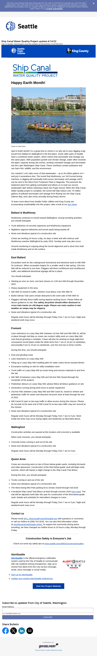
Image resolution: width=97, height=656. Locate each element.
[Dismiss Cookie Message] (93, 2)
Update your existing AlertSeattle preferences (32, 578)
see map (76, 491)
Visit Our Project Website (48, 586)
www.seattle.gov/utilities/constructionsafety (64, 543)
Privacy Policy (39, 650)
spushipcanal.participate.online (28, 524)
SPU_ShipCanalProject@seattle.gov (40, 518)
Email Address (8, 607)
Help (60, 650)
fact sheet (72, 204)
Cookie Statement (54, 8)
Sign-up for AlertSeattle (21, 574)
